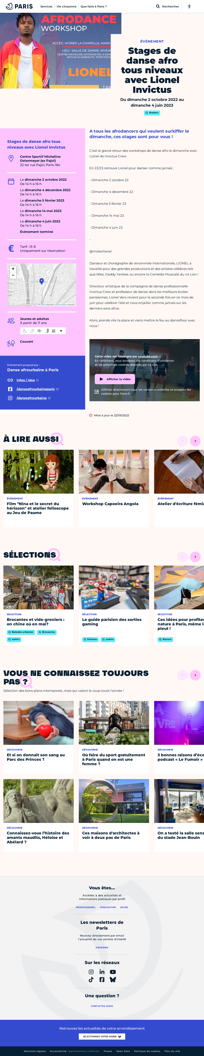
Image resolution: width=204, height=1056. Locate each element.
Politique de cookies (147, 1051)
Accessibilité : (74, 1051)
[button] (41, 281)
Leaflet (41, 305)
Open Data (123, 1051)
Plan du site (172, 1051)
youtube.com (148, 356)
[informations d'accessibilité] (43, 330)
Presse (108, 1051)
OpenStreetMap (60, 305)
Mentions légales (35, 1051)
